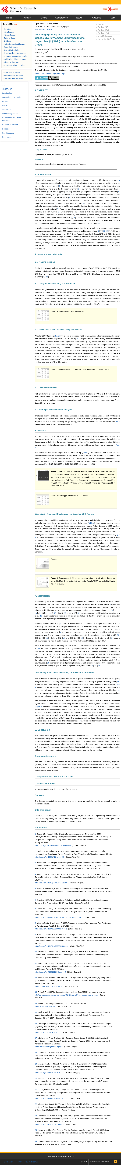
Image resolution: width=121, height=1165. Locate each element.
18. (36, 1052)
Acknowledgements (45, 756)
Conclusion (6, 109)
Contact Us (70, 1156)
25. (36, 1142)
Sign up (82, 1162)
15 (112, 610)
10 (104, 231)
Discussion (6, 105)
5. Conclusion (42, 730)
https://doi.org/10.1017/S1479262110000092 (51, 946)
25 (119, 690)
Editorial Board (9, 38)
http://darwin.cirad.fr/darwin (45, 1006)
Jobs (113, 18)
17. (36, 1038)
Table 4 (91, 523)
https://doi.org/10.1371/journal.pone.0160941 (52, 883)
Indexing (7, 29)
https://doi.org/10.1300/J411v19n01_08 (49, 857)
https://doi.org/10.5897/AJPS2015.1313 (49, 1073)
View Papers (8, 32)
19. (36, 1064)
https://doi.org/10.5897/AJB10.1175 (48, 1032)
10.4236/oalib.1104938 (43, 30)
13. (36, 992)
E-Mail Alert (8, 1162)
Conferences (61, 18)
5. (35, 889)
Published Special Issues (13, 75)
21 (118, 635)
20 (61, 624)
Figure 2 (39, 706)
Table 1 (45, 277)
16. (36, 1024)
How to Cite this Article (105, 39)
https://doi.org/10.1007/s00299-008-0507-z (51, 929)
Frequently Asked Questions (14, 65)
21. (36, 1090)
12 (110, 231)
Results (5, 101)
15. (36, 1012)
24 (118, 682)
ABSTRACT (41, 90)
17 (55, 613)
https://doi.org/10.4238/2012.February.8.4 (50, 972)
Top (3, 85)
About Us (96, 18)
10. (36, 952)
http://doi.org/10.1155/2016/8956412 (48, 986)
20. (36, 1078)
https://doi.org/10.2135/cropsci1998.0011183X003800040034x (58, 917)
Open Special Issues (11, 72)
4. (35, 874)
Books (44, 18)
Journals (26, 18)
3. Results (40, 430)
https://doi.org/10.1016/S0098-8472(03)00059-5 (53, 845)
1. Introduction (43, 174)
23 (99, 666)
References (41, 827)
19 (41, 616)
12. (36, 978)
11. (36, 963)
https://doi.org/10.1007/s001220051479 (49, 1124)
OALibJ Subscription (11, 50)
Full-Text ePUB (102, 33)
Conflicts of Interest (45, 783)
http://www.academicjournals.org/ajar (49, 1047)
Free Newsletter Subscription (14, 53)
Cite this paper (43, 810)
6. (35, 900)
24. (36, 1130)
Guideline (7, 41)
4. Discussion (42, 596)
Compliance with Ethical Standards (54, 776)
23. (36, 1116)
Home (9, 18)
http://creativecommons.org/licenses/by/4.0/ (51, 74)
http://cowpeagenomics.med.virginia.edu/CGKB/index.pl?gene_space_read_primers (66, 995)
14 (117, 422)
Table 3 (85, 453)
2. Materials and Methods (48, 254)
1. (35, 834)
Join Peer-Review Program (27, 1162)
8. (35, 923)
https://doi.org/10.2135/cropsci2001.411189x (51, 1098)
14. (36, 1004)
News (79, 18)
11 (107, 231)
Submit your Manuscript (99, 1162)
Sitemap (63, 1156)
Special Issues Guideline (13, 78)
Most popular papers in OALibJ (15, 56)
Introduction (7, 93)
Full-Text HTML (102, 30)
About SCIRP (56, 1156)
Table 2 (57, 336)
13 (77, 339)
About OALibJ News (11, 62)
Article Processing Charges (14, 44)
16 (36, 613)
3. (35, 863)
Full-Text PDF (102, 27)
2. (35, 851)
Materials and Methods (11, 97)
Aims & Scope (9, 35)
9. (35, 935)
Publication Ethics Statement (14, 59)
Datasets (39, 795)
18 (65, 613)
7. (35, 909)
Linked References (104, 36)
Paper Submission (10, 47)
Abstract (100, 24)
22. (36, 1104)
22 (95, 666)
